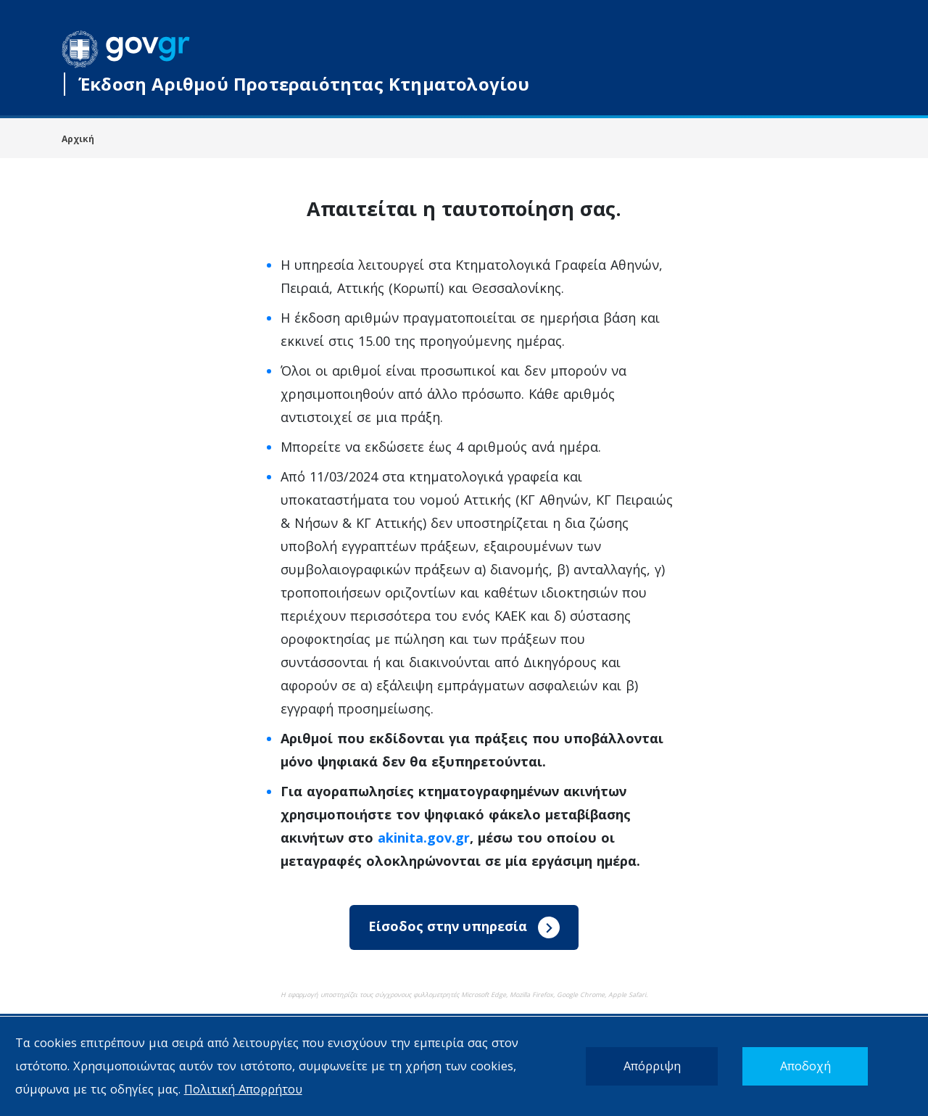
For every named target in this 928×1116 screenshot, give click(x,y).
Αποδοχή (805, 1065)
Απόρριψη (652, 1065)
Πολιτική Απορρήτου (243, 1088)
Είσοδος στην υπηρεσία (464, 927)
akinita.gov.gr (424, 837)
